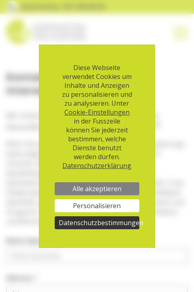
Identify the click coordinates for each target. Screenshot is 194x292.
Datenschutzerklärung (96, 165)
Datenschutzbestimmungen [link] (99, 222)
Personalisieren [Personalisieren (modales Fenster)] (97, 205)
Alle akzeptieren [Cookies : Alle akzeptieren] (97, 188)
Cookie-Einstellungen (97, 112)
